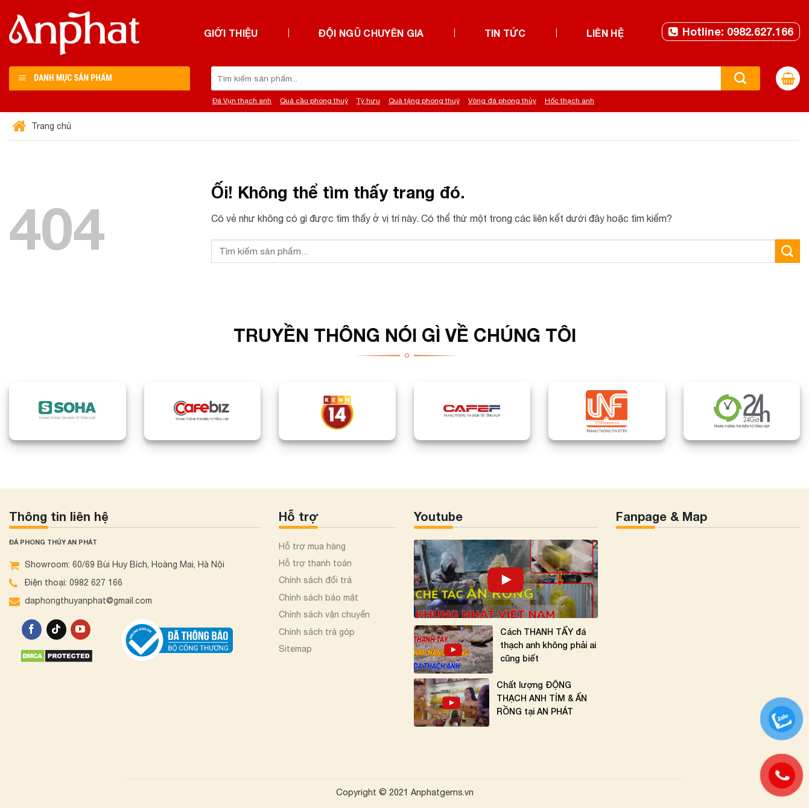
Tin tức (505, 33)
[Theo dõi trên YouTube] (80, 629)
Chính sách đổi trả (315, 580)
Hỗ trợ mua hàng (312, 546)
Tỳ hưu (368, 100)
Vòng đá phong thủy (502, 100)
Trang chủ (43, 126)
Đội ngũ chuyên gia (371, 33)
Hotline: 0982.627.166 (730, 31)
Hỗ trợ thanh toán (315, 563)
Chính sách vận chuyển (324, 614)
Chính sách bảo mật (318, 597)
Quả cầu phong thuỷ (314, 100)
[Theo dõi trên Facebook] (32, 629)
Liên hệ (605, 33)
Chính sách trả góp (317, 632)
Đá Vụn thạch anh (241, 100)
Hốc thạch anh (569, 100)
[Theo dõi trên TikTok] (56, 629)
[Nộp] (740, 78)
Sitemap (295, 649)
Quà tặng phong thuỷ (424, 100)
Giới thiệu (231, 33)
